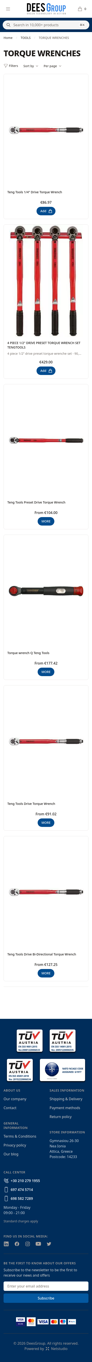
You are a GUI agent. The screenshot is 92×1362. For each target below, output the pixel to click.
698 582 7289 (22, 1198)
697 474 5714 (22, 1189)
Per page (52, 66)
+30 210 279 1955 (25, 1180)
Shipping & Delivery (66, 1098)
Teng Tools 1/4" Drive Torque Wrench (34, 192)
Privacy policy (15, 1145)
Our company (15, 1098)
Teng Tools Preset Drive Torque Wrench (36, 502)
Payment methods (65, 1107)
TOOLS (26, 38)
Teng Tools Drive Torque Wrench (31, 804)
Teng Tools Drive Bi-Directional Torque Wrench (41, 954)
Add (46, 211)
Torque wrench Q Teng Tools (28, 653)
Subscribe (46, 1298)
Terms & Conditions (20, 1136)
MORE (45, 521)
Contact (10, 1107)
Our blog (11, 1154)
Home (8, 38)
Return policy (61, 1116)
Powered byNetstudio (46, 1348)
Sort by (30, 66)
